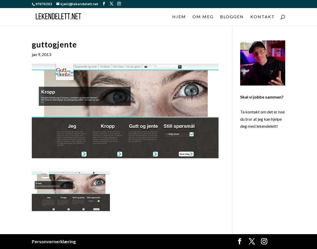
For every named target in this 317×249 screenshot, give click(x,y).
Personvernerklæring (54, 241)
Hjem (179, 17)
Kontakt (262, 17)
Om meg (203, 17)
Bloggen (232, 17)
